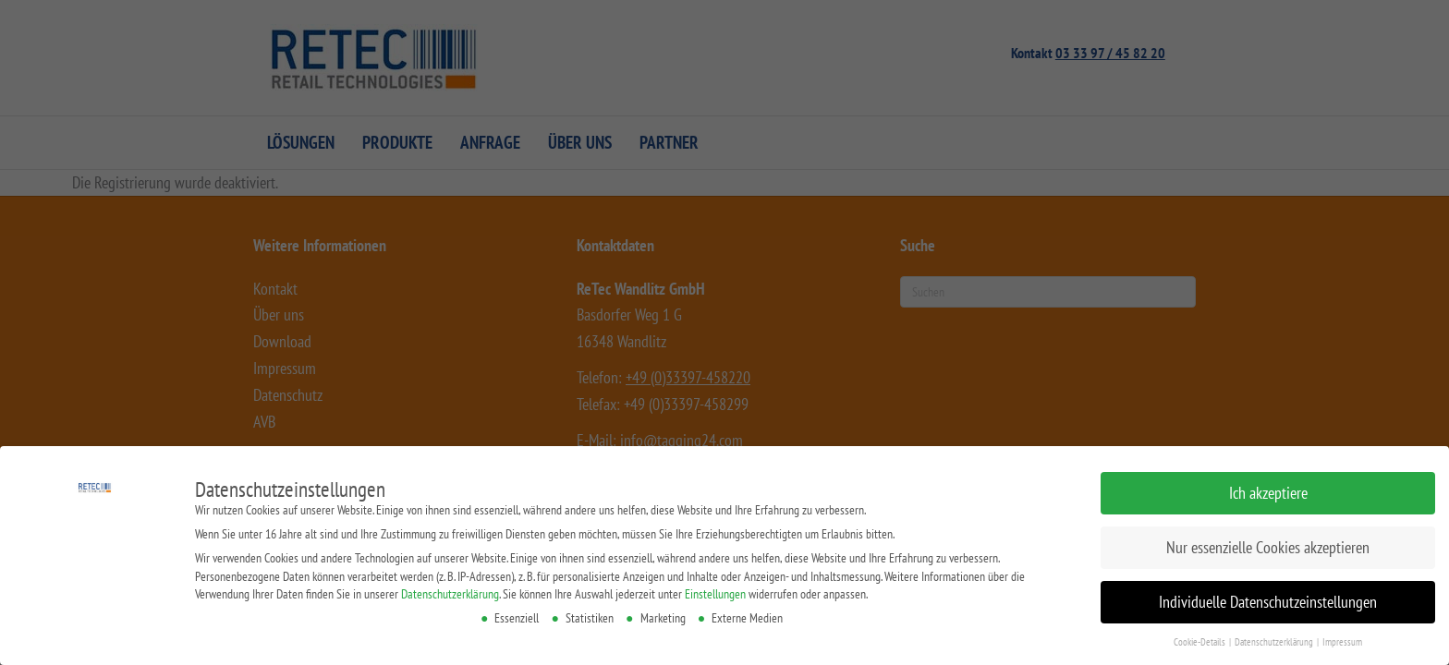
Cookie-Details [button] (1191, 640)
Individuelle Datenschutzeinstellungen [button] (1262, 601)
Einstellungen (715, 594)
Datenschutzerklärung (453, 594)
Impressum (1329, 640)
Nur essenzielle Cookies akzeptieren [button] (1269, 547)
